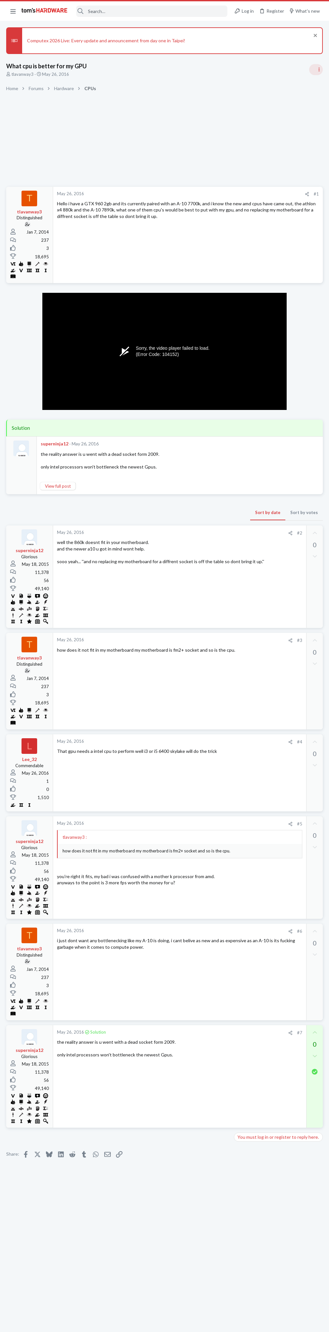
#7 (195, 1032)
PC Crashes (258, 737)
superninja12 (55, 443)
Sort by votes (199, 512)
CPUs (241, 674)
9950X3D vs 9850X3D (269, 901)
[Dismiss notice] (314, 36)
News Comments (252, 473)
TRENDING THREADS (246, 385)
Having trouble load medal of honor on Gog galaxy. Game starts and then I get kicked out (275, 870)
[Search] (151, 11)
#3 (195, 640)
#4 (195, 741)
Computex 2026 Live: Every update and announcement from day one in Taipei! (106, 40)
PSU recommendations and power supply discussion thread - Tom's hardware (276, 562)
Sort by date (163, 512)
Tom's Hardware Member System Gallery (277, 487)
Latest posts (240, 691)
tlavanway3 (23, 74)
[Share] (202, 194)
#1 (211, 194)
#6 (195, 931)
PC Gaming (247, 542)
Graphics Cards (251, 749)
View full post (58, 486)
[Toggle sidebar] (315, 69)
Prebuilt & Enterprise (256, 723)
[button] (13, 11)
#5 (195, 823)
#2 (195, 533)
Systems (244, 505)
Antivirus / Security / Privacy (263, 423)
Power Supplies (251, 586)
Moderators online (248, 936)
